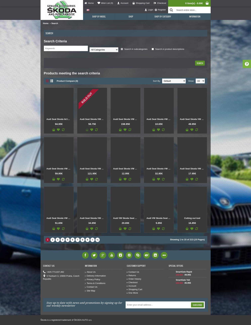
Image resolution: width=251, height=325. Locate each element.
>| (97, 239)
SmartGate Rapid (184, 272)
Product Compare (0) (67, 81)
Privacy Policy (92, 279)
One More (132, 293)
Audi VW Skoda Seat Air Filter (126, 218)
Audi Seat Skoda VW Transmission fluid (93, 218)
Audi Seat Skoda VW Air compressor (93, 119)
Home (46, 23)
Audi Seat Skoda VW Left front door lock (93, 168)
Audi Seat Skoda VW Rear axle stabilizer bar (159, 168)
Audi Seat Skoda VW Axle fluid (126, 119)
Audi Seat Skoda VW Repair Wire (193, 168)
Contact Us (91, 287)
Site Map (90, 290)
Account (131, 286)
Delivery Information (95, 276)
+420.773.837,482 (53, 272)
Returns (131, 275)
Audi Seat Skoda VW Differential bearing (193, 119)
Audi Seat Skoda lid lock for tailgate (59, 119)
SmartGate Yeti (183, 280)
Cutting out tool (192, 218)
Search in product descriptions (168, 49)
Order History (134, 279)
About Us (90, 272)
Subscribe (197, 305)
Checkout (132, 282)
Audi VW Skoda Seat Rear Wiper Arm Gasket (159, 218)
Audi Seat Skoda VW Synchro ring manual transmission (59, 218)
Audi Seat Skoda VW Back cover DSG (159, 119)
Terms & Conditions (95, 283)
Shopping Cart (134, 289)
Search (54, 23)
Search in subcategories (134, 49)
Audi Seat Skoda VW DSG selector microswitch (59, 168)
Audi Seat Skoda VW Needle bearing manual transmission (126, 168)
